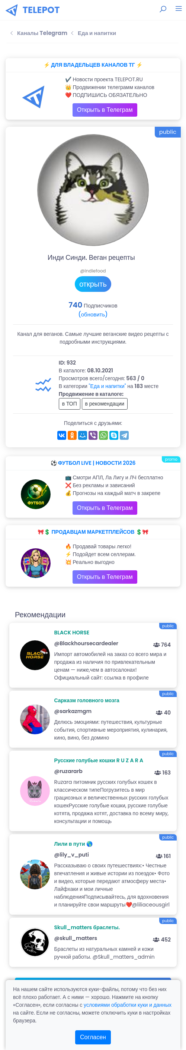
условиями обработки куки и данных (127, 1005)
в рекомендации (105, 403)
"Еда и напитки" (107, 386)
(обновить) (93, 314)
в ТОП (69, 403)
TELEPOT (41, 10)
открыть (93, 284)
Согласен (93, 1037)
